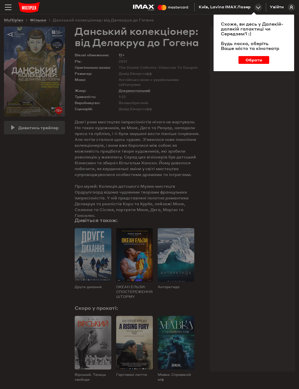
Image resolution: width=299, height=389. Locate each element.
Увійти (282, 7)
